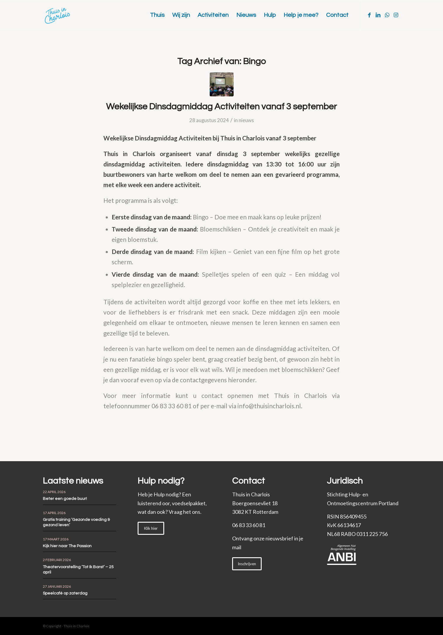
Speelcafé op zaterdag (65, 593)
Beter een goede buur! (65, 499)
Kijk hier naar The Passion (67, 546)
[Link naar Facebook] (369, 14)
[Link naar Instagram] (395, 14)
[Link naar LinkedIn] (378, 14)
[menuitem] (157, 15)
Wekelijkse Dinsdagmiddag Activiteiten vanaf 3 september (221, 106)
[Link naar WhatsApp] (386, 14)
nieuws (246, 120)
